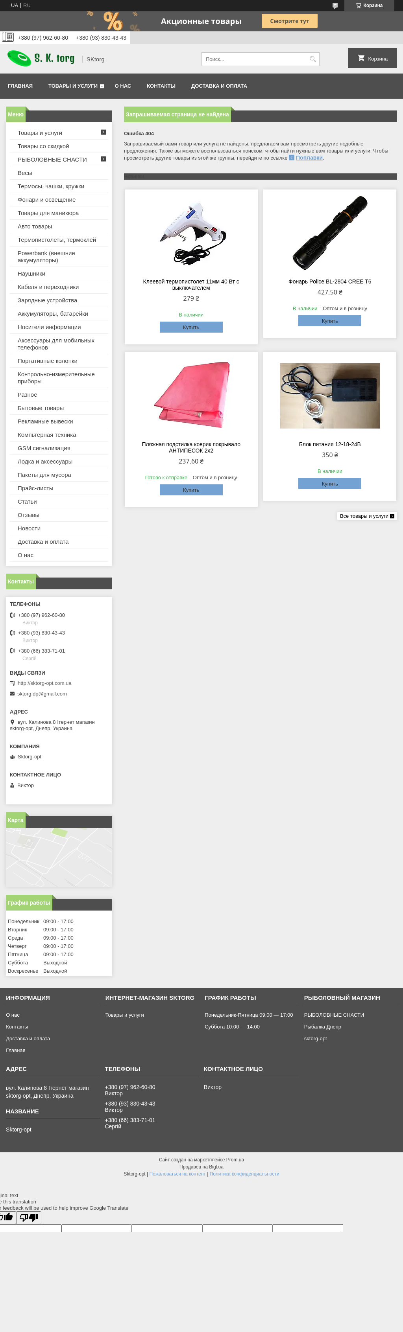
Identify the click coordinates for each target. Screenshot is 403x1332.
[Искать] (313, 59)
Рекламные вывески (45, 421)
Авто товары (35, 226)
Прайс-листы (36, 488)
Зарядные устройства (47, 300)
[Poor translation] (28, 1217)
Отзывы (28, 514)
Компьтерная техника (47, 434)
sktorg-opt (315, 1038)
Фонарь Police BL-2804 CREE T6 (330, 281)
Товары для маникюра (48, 213)
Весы (25, 172)
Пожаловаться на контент (177, 1174)
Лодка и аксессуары (45, 461)
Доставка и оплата (219, 86)
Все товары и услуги (364, 516)
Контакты (161, 86)
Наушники (31, 273)
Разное (27, 394)
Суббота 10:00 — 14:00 (232, 1027)
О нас (123, 86)
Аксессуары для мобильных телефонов (56, 344)
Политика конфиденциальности (244, 1174)
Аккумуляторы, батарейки (53, 313)
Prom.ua (235, 1160)
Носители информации (49, 327)
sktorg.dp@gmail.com (42, 694)
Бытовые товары (41, 408)
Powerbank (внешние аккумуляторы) (46, 256)
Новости (29, 528)
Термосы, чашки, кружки (51, 186)
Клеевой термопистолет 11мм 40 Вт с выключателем (191, 284)
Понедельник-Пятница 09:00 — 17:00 (249, 1015)
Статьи (27, 501)
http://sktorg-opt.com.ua (45, 683)
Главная (20, 86)
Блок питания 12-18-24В (330, 444)
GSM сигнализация (44, 448)
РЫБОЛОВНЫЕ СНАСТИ (52, 159)
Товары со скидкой (43, 146)
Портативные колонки (48, 360)
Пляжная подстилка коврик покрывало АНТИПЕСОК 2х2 (191, 447)
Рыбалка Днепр (322, 1027)
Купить (191, 327)
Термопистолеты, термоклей (57, 239)
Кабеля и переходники (48, 286)
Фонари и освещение (47, 199)
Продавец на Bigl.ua (201, 1167)
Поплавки (309, 158)
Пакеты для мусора (44, 474)
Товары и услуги (73, 86)
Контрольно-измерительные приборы (56, 378)
